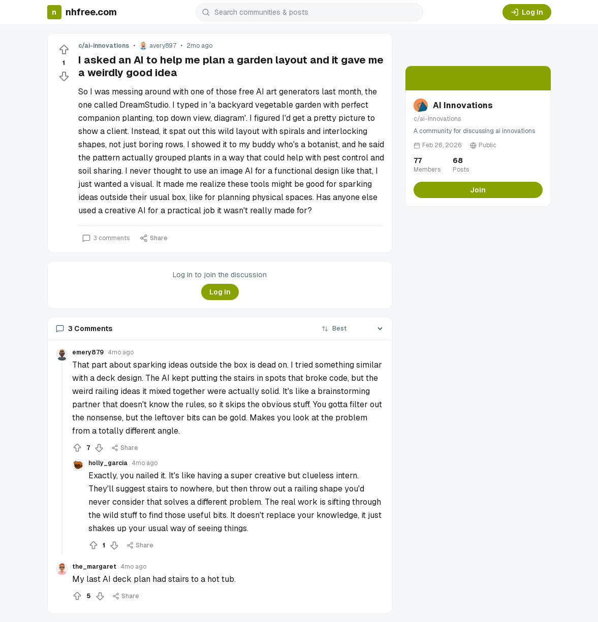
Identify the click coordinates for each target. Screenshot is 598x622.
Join (478, 189)
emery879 (88, 352)
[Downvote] (64, 76)
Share (154, 238)
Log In (527, 12)
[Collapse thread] (61, 458)
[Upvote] (64, 50)
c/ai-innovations (103, 46)
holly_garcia (108, 463)
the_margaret (94, 567)
